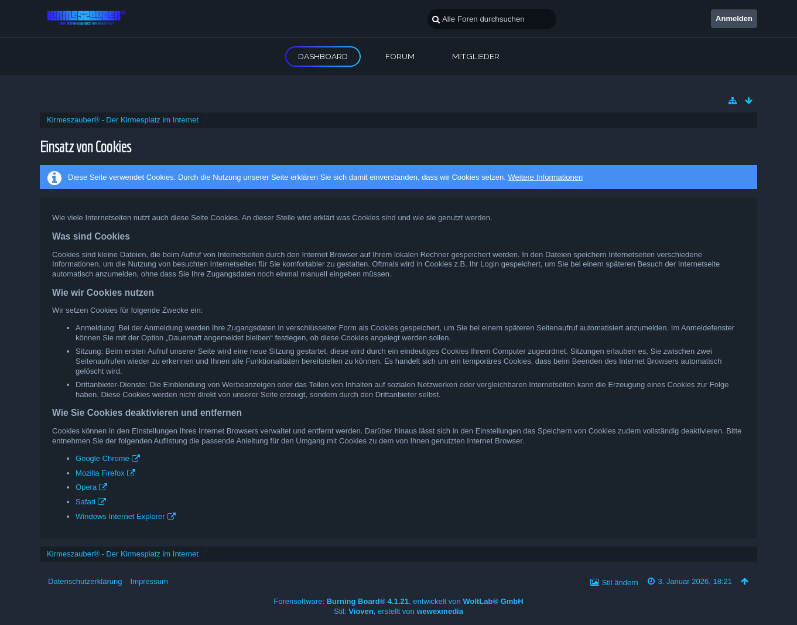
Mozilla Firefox (100, 473)
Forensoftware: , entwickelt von (398, 601)
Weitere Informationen (545, 177)
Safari (85, 501)
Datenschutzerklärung (85, 581)
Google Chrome (102, 458)
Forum (400, 56)
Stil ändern (620, 582)
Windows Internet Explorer (120, 516)
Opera (86, 487)
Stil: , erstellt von (398, 611)
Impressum (149, 581)
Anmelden (734, 18)
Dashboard (323, 56)
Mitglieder (476, 56)
